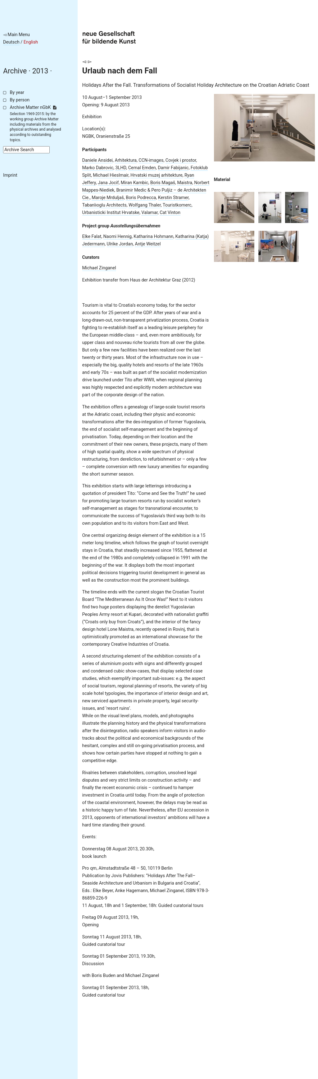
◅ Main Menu (16, 34)
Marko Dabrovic (98, 167)
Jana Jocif (108, 182)
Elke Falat (92, 236)
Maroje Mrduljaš (108, 197)
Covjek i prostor (181, 160)
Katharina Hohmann (153, 236)
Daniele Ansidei (97, 160)
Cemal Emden (142, 167)
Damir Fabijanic (173, 167)
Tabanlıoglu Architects (104, 205)
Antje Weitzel (148, 244)
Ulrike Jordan (120, 244)
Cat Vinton (170, 212)
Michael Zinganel (99, 268)
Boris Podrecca (141, 197)
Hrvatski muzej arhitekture (156, 175)
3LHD (120, 167)
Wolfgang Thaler (145, 205)
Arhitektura (126, 160)
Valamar (149, 212)
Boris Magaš (162, 182)
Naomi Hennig (117, 236)
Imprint (10, 175)
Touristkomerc (177, 205)
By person (20, 100)
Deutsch (11, 42)
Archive (15, 71)
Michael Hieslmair (110, 175)
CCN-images (151, 160)
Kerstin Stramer (173, 197)
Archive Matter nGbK (33, 107)
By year (17, 92)
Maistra (184, 182)
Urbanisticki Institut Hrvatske (110, 212)
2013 (40, 71)
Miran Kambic (134, 182)
